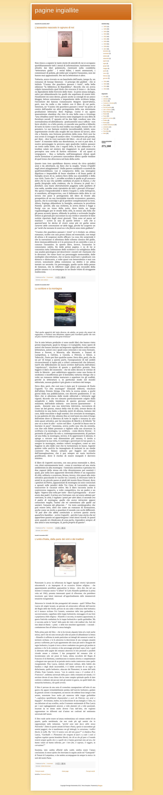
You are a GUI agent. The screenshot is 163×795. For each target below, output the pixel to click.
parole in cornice (108, 118)
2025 (105, 29)
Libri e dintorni (44, 280)
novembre (106, 53)
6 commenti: (50, 528)
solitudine (106, 127)
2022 (105, 36)
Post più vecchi (90, 771)
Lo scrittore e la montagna (48, 288)
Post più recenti (39, 771)
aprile (105, 71)
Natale (105, 114)
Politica (105, 120)
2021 (105, 39)
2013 (105, 89)
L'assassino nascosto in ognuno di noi (54, 27)
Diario (105, 105)
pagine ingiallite (57, 10)
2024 (105, 31)
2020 (105, 41)
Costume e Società (108, 103)
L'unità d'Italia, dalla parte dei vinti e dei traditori (59, 539)
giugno (105, 66)
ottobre (105, 56)
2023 (105, 34)
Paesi (104, 116)
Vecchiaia (106, 131)
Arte (104, 96)
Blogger (100, 785)
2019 (105, 44)
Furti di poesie (107, 107)
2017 (105, 49)
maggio (105, 68)
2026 (105, 26)
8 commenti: (50, 277)
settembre (106, 58)
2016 (105, 81)
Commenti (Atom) (45, 774)
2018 (105, 46)
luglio (104, 63)
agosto (105, 61)
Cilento (105, 101)
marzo (105, 73)
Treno (105, 129)
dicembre (106, 51)
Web (104, 133)
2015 (105, 84)
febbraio (105, 76)
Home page (65, 771)
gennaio (105, 78)
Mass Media (106, 112)
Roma (105, 122)
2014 (105, 86)
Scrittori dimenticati (45, 766)
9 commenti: (50, 763)
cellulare (105, 99)
